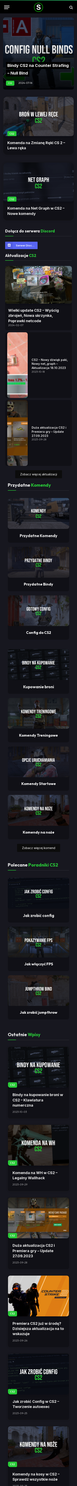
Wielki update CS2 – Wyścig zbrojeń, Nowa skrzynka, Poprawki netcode (33, 315)
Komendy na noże (38, 997)
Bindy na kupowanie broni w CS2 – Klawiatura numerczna (38, 1265)
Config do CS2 (38, 798)
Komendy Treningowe (38, 900)
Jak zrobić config (38, 1081)
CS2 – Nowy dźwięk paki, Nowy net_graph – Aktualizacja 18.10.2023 (50, 405)
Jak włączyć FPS (38, 1129)
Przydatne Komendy (38, 701)
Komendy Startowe (38, 949)
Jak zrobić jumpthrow (38, 1178)
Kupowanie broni (38, 852)
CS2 (11, 133)
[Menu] (6, 7)
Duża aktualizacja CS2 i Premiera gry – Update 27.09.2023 (49, 556)
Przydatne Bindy (38, 749)
